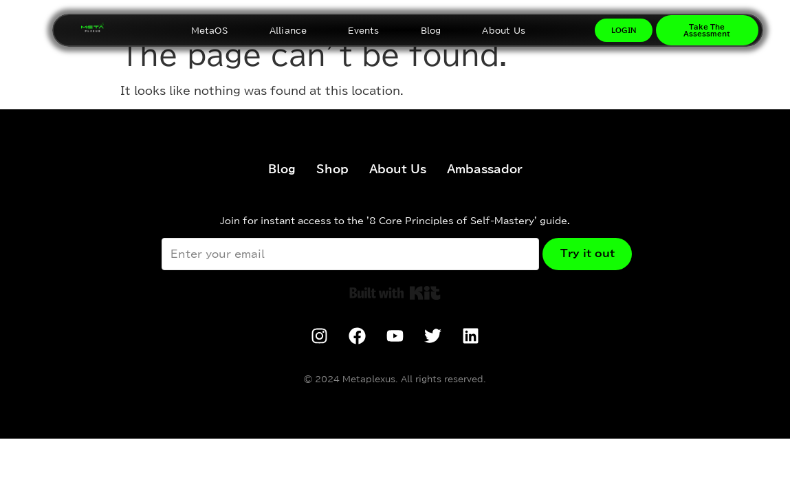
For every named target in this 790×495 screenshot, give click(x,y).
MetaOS (209, 30)
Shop (332, 169)
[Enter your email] (348, 254)
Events (363, 30)
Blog (431, 30)
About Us (503, 30)
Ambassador (485, 169)
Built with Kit (395, 292)
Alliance (288, 30)
